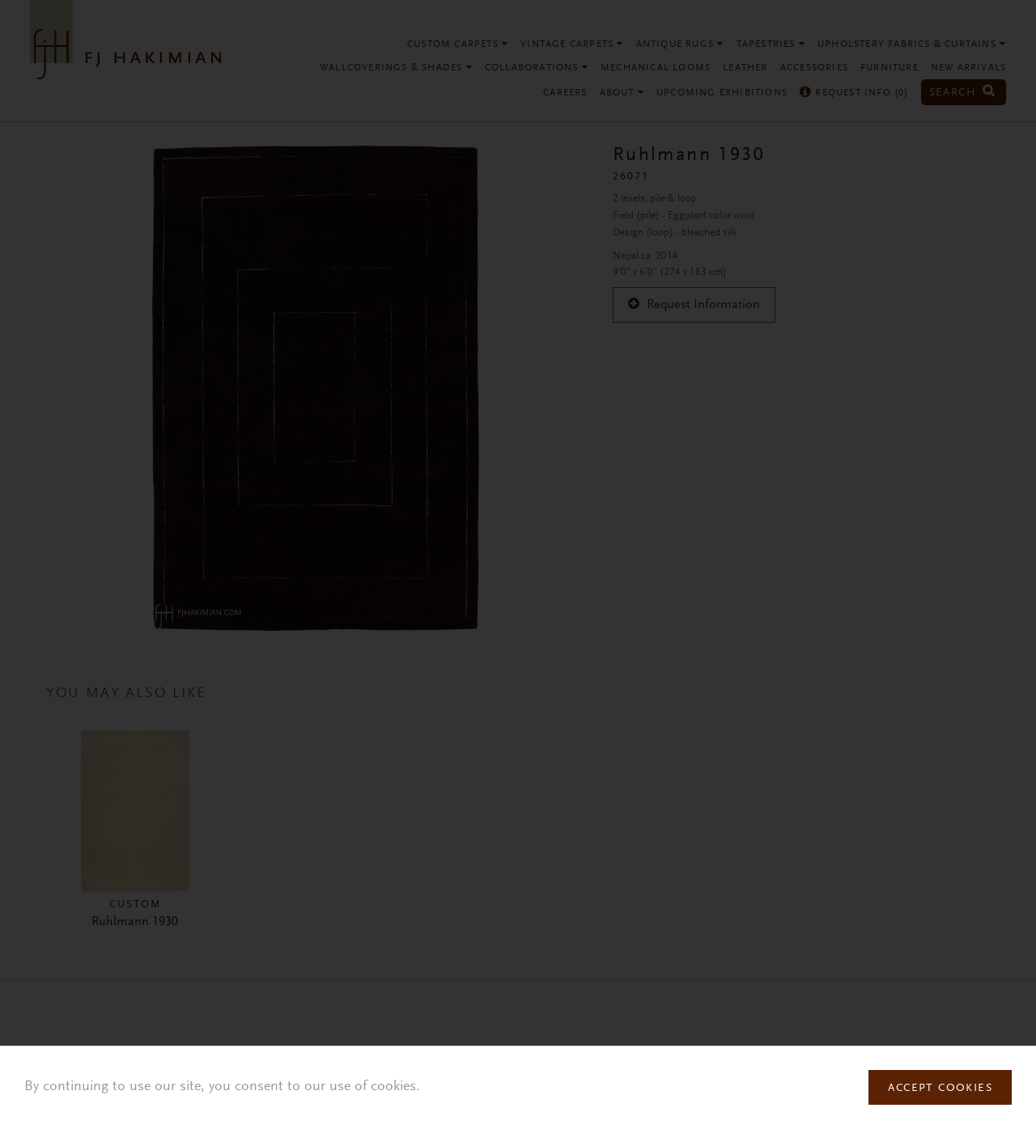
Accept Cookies (940, 1088)
